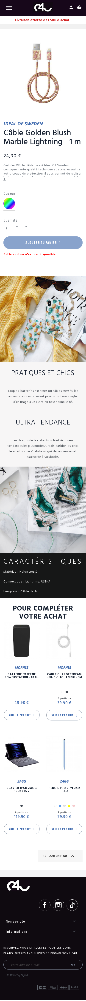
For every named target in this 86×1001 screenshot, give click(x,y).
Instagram (58, 905)
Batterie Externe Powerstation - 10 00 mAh (22, 677)
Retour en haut (59, 856)
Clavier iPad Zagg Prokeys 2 (21, 790)
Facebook (44, 905)
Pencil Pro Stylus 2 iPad (64, 790)
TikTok (72, 905)
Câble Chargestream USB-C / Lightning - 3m (64, 677)
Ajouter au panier (43, 243)
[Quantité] (8, 228)
